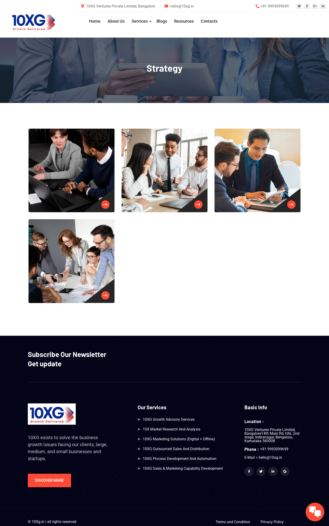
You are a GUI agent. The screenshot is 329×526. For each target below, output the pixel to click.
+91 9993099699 (275, 6)
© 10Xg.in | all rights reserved (52, 514)
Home (94, 21)
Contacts (208, 21)
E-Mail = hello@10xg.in (263, 450)
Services (139, 21)
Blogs (161, 21)
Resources (183, 21)
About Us (115, 21)
